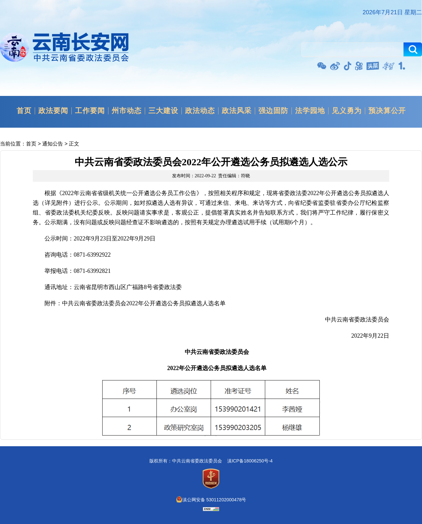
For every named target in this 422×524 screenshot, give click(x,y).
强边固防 (273, 110)
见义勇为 (347, 110)
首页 (24, 110)
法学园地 (310, 110)
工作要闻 (90, 110)
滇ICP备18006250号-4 (250, 460)
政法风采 (237, 110)
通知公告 (52, 143)
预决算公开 (387, 110)
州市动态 (127, 110)
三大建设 (163, 110)
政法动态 (200, 110)
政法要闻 (53, 110)
